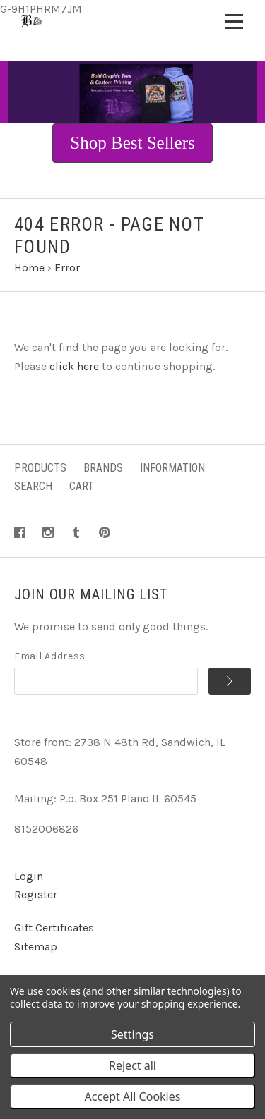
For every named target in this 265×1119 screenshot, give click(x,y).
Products (40, 468)
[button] (132, 143)
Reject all (132, 1065)
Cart (81, 486)
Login (28, 876)
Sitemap (35, 946)
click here (74, 366)
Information (172, 468)
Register (35, 894)
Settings (132, 1034)
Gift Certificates (54, 927)
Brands (103, 468)
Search (33, 486)
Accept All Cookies (133, 1096)
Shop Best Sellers (132, 142)
